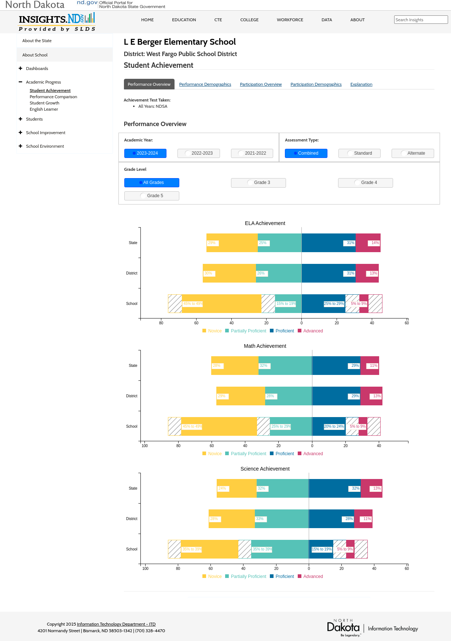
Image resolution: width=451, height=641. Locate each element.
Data (327, 19)
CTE (218, 19)
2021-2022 (252, 153)
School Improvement (45, 132)
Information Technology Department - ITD (116, 624)
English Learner (44, 109)
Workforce (290, 19)
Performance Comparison (53, 96)
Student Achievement (50, 90)
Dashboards (37, 68)
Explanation (362, 84)
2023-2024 (145, 153)
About (358, 19)
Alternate (413, 153)
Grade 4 (365, 182)
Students (34, 119)
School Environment (45, 146)
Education (184, 19)
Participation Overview (261, 84)
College (249, 19)
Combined (306, 153)
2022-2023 (199, 153)
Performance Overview (149, 84)
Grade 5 (151, 196)
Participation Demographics (315, 84)
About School (35, 55)
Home (147, 19)
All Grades (151, 182)
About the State (37, 40)
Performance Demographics (205, 84)
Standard (359, 153)
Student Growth (44, 103)
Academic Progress (43, 82)
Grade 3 (258, 182)
